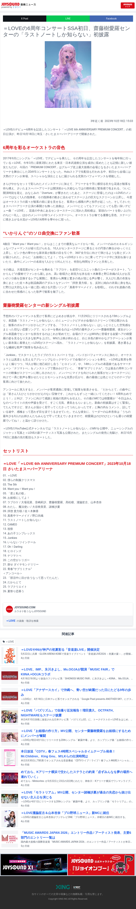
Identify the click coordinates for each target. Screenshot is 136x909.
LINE (67, 18)
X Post (24, 18)
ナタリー (17, 7)
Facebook (111, 18)
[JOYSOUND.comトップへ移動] (128, 5)
